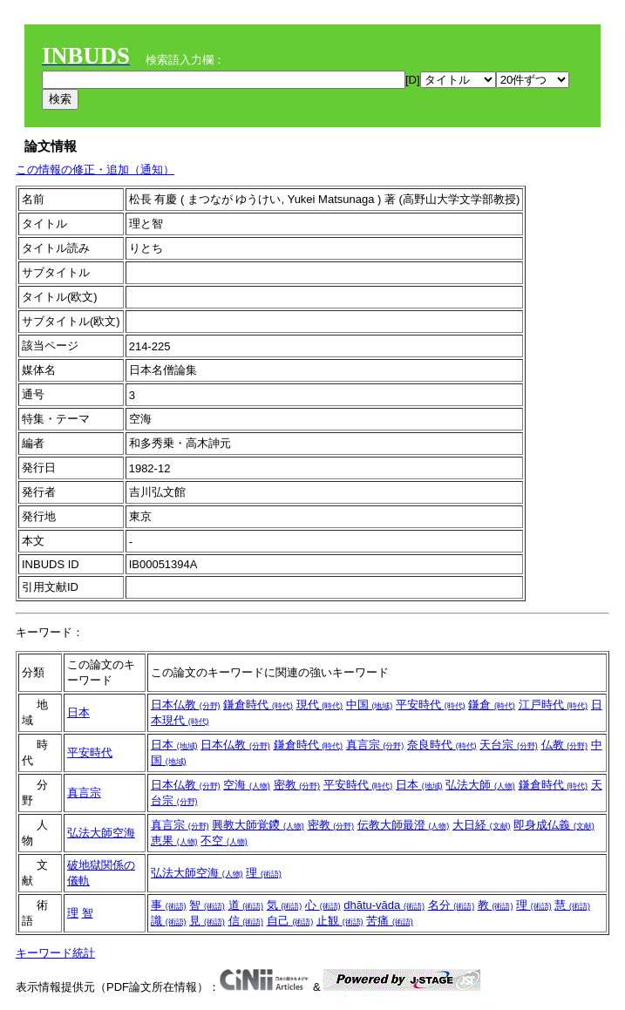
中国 (369, 704)
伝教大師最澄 (403, 824)
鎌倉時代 (258, 704)
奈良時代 (442, 744)
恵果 (174, 840)
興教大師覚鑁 (258, 824)
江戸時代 (553, 704)
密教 (297, 784)
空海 (246, 784)
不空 (224, 840)
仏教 (564, 744)
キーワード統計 (55, 952)
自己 (290, 920)
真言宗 (375, 744)
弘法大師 (480, 784)
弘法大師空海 (101, 832)
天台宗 (508, 744)
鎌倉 (491, 704)
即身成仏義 (553, 824)
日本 (78, 712)
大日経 (481, 824)
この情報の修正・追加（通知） (95, 169)
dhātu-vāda (384, 905)
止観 (339, 920)
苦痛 (389, 920)
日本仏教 (186, 704)
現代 (319, 704)
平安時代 (430, 704)
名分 (451, 905)
